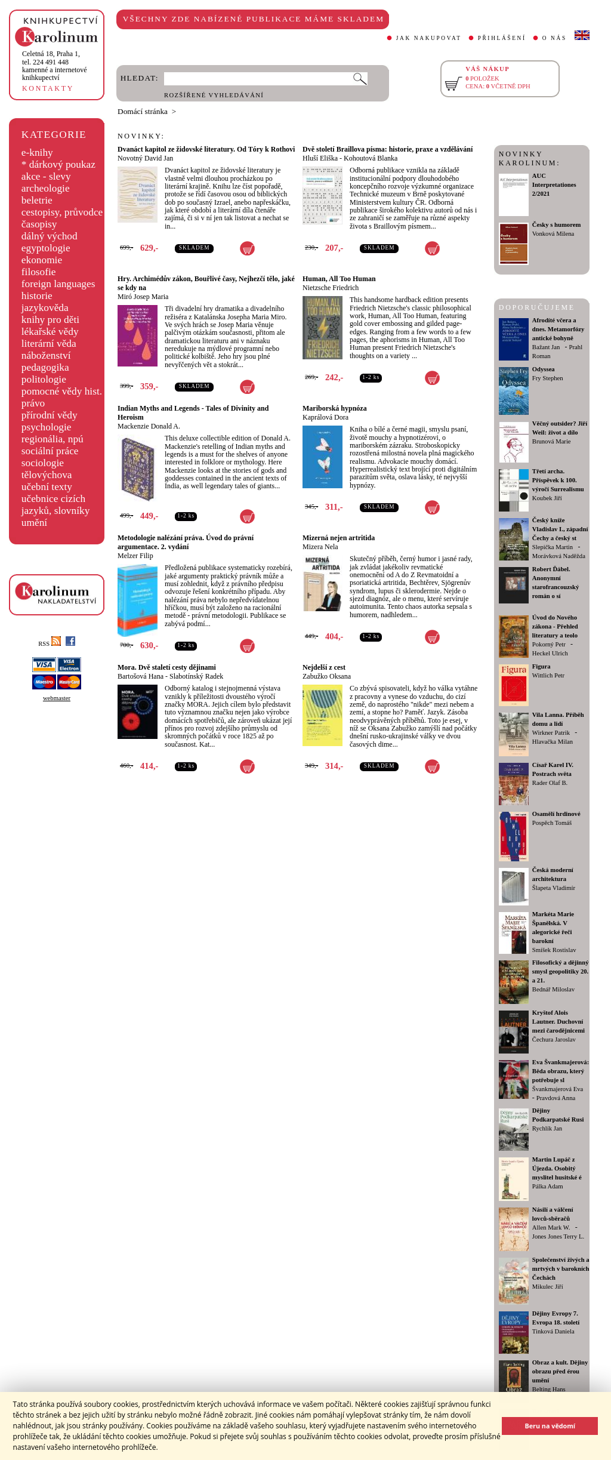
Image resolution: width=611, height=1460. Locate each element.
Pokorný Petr (549, 644)
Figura (541, 666)
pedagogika (45, 367)
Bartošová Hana (140, 676)
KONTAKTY (48, 88)
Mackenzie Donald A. (149, 426)
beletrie (37, 200)
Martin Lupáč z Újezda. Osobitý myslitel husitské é (557, 1168)
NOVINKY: (141, 136)
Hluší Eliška (320, 158)
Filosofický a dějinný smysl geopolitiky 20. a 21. (560, 971)
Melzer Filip (135, 556)
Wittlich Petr (548, 675)
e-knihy (37, 152)
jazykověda (45, 307)
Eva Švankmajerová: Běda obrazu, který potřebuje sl (560, 1071)
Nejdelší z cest (324, 667)
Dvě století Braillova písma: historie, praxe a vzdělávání (388, 149)
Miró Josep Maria (143, 296)
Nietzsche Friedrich (331, 288)
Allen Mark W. (551, 1227)
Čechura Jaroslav (554, 1039)
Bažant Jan (546, 347)
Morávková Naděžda (558, 556)
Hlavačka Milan (552, 741)
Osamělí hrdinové (556, 814)
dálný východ (49, 236)
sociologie (42, 463)
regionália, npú (52, 439)
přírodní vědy (49, 415)
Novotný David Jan (145, 158)
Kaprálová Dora (325, 417)
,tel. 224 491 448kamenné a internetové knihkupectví (54, 66)
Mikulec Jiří (547, 1286)
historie (37, 295)
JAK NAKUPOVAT (429, 38)
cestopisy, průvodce (62, 212)
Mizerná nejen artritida (339, 538)
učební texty (46, 486)
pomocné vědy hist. (61, 391)
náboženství (46, 355)
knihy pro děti (50, 319)
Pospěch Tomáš (552, 823)
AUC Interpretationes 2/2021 (554, 185)
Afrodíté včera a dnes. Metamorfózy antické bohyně (558, 329)
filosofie (38, 272)
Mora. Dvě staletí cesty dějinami (167, 667)
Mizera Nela (320, 547)
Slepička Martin (552, 547)
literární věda (48, 343)
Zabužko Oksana (327, 676)
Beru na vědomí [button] (549, 1425)
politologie (43, 379)
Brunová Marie (551, 441)
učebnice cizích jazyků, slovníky (55, 504)
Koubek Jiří (547, 498)
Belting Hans (549, 1389)
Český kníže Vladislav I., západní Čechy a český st (560, 529)
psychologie (46, 427)
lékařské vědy (50, 331)
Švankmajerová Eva (558, 1089)
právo (33, 403)
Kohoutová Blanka (370, 158)
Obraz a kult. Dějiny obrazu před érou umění (560, 1371)
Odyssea (543, 369)
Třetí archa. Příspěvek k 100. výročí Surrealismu (558, 480)
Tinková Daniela (553, 1331)
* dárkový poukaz (58, 164)
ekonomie (41, 260)
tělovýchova (46, 474)
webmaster (56, 698)
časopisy (39, 224)
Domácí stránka (143, 111)
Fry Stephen (547, 378)
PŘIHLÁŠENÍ (502, 38)
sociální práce (50, 451)
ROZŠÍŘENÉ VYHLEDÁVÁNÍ (214, 95)
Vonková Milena (553, 233)
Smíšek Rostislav (554, 950)
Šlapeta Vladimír (553, 888)
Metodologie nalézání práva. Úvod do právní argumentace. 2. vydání (186, 542)
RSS (49, 643)
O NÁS (554, 38)
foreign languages (58, 283)
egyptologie (45, 248)
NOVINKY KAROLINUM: (529, 158)
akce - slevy (46, 176)
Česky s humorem (556, 224)
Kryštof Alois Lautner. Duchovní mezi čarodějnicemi (558, 1021)
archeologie (45, 188)
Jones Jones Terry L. (558, 1236)
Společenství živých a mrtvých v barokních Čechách (561, 1268)
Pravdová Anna (555, 1098)
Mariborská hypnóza (335, 408)
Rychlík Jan (547, 1128)
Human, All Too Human (339, 279)
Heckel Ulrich (550, 653)
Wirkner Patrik (551, 732)
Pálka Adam (547, 1186)
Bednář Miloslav (553, 989)
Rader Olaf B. (549, 783)
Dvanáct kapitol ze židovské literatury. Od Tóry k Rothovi (206, 149)
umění (34, 522)
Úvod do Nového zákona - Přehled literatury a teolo (555, 626)
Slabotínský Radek (196, 676)
